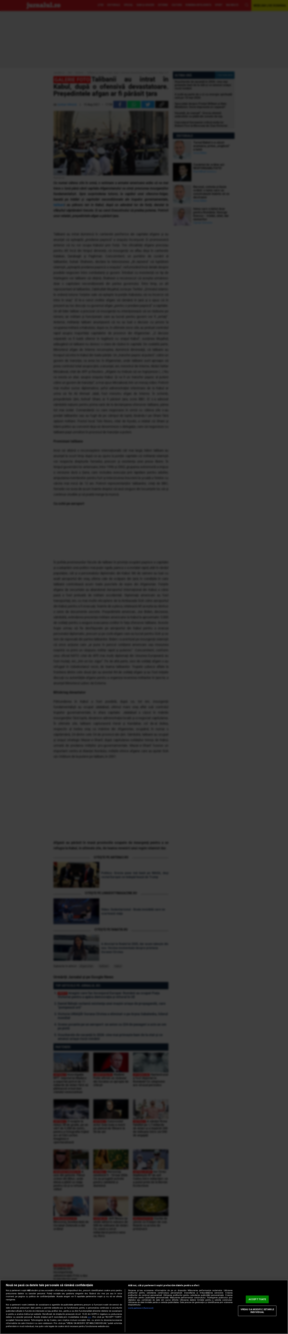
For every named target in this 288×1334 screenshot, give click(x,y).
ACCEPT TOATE (257, 1299)
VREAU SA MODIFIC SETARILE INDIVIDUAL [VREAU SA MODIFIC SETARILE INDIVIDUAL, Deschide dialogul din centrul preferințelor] (257, 1311)
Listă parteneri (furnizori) (140, 1308)
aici (89, 1317)
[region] (144, 1307)
